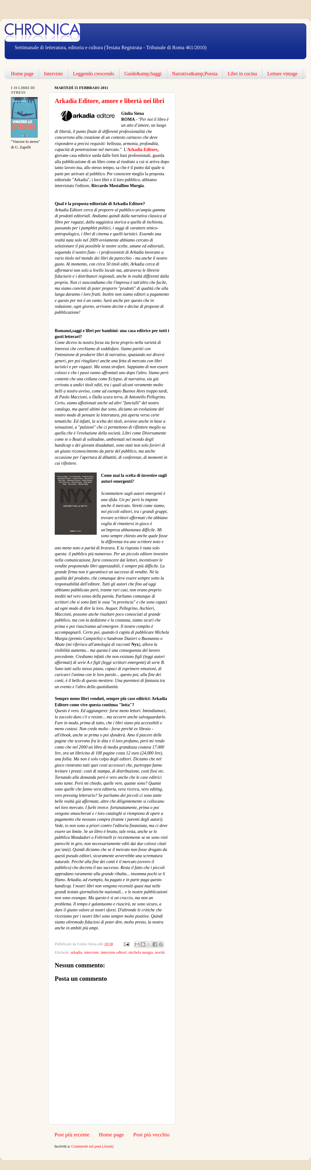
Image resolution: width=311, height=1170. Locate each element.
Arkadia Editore (142, 149)
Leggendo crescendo (93, 73)
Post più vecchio (151, 1134)
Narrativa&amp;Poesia (195, 73)
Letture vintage (282, 73)
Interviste (53, 73)
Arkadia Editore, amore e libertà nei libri (109, 100)
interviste (91, 952)
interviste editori (114, 952)
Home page (22, 73)
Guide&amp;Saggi (143, 73)
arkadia (76, 952)
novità (160, 952)
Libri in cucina (242, 73)
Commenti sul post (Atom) (93, 1146)
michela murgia (140, 952)
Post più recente (72, 1134)
